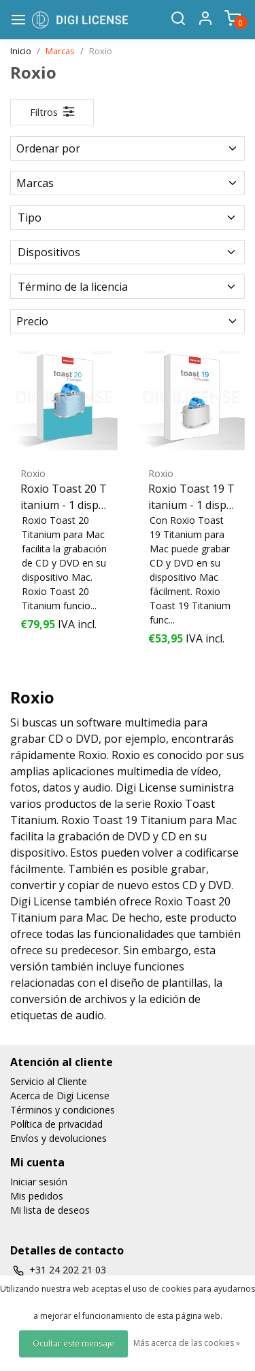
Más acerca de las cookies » (186, 1343)
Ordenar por (127, 148)
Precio (127, 321)
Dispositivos (127, 252)
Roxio (100, 51)
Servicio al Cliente (48, 1081)
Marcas (60, 51)
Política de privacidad (56, 1124)
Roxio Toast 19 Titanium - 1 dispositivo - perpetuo (191, 497)
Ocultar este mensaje (73, 1343)
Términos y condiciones (62, 1109)
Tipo (127, 217)
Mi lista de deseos (50, 1210)
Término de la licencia (127, 286)
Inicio (20, 51)
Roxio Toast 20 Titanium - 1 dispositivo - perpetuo (63, 497)
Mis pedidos (36, 1195)
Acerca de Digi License (59, 1095)
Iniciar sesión (38, 1181)
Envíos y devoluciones (58, 1138)
